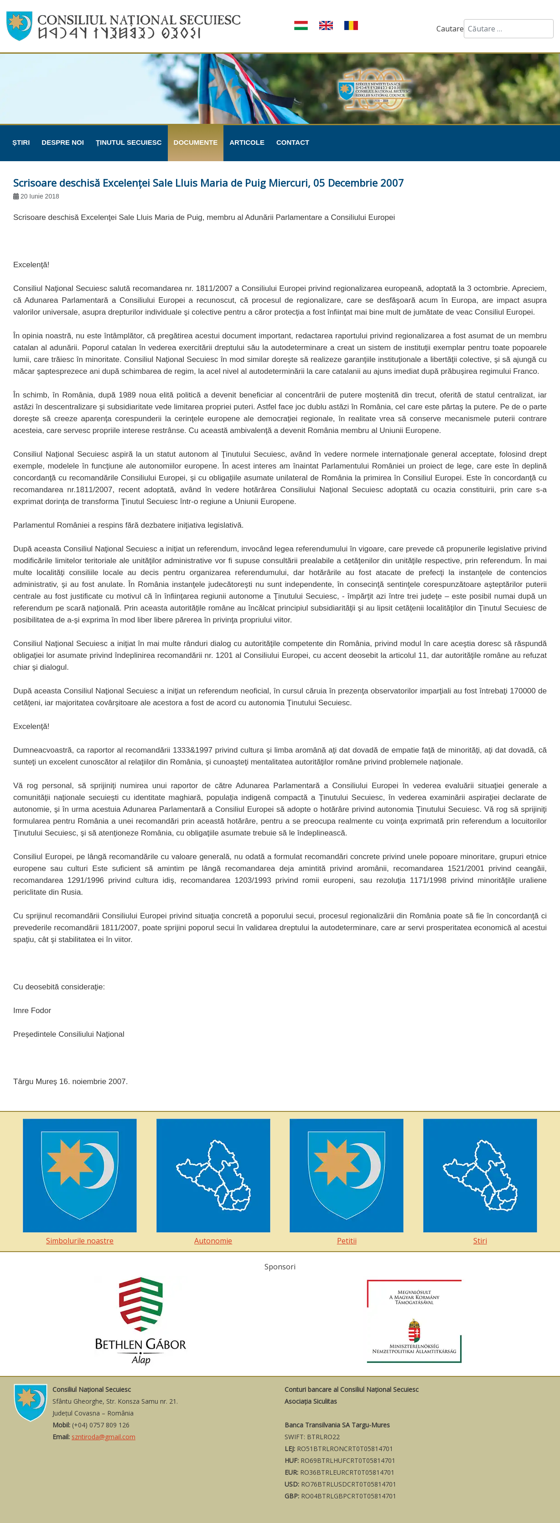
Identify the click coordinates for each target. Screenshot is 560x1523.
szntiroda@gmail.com (103, 1436)
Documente (196, 142)
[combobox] (509, 28)
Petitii (347, 1182)
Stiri (480, 1182)
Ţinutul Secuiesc (129, 142)
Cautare (450, 29)
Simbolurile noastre (80, 1182)
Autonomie (213, 1182)
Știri (21, 142)
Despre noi (62, 142)
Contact (292, 142)
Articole (246, 142)
